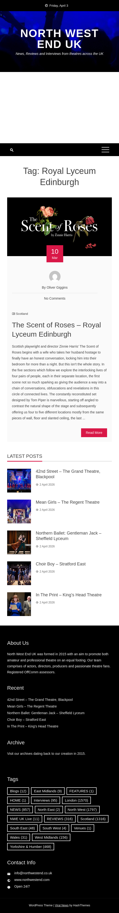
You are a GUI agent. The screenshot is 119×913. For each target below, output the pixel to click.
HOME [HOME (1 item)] (18, 800)
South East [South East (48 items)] (22, 828)
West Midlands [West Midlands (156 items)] (51, 837)
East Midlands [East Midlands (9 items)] (48, 791)
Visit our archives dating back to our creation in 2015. (46, 753)
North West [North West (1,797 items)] (82, 810)
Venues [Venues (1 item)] (82, 828)
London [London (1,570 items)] (76, 800)
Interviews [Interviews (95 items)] (45, 800)
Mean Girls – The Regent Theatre (67, 502)
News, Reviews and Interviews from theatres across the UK (59, 54)
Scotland (22, 313)
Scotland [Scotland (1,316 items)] (93, 819)
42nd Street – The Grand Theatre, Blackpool (41, 700)
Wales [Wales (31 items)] (18, 837)
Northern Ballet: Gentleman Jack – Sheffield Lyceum (46, 713)
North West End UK (59, 38)
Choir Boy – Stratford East (61, 564)
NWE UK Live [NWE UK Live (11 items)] (24, 819)
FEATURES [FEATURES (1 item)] (81, 791)
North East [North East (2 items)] (49, 810)
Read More (94, 433)
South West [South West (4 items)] (54, 828)
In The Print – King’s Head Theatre (69, 595)
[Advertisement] (59, 107)
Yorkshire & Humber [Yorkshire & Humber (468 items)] (30, 847)
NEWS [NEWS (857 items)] (20, 810)
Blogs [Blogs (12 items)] (18, 791)
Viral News (61, 905)
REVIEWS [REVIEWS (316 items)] (60, 819)
